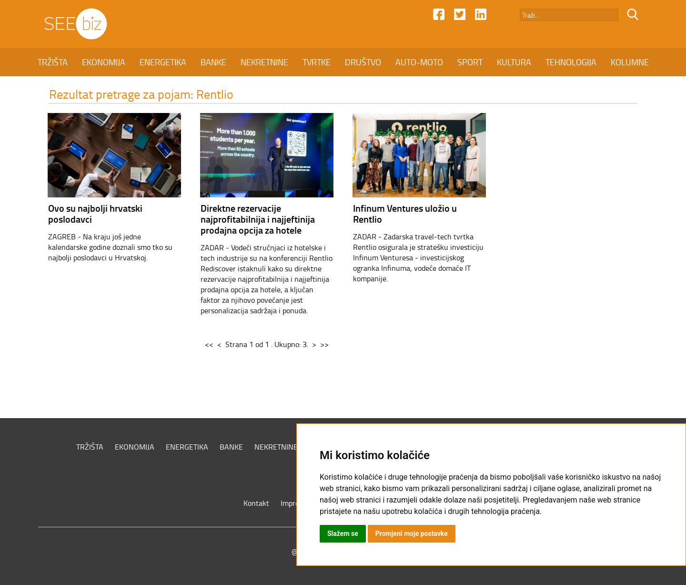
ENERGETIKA (163, 62)
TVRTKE (317, 62)
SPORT (470, 62)
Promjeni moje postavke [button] (411, 533)
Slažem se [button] (342, 533)
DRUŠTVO (363, 62)
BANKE (213, 62)
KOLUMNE (630, 62)
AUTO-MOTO (419, 62)
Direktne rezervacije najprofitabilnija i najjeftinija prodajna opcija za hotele (258, 218)
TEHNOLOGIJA (570, 62)
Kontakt (256, 503)
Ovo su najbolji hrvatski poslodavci (95, 213)
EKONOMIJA (103, 62)
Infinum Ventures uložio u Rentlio (405, 213)
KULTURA (514, 62)
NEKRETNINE (264, 62)
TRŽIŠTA (53, 62)
